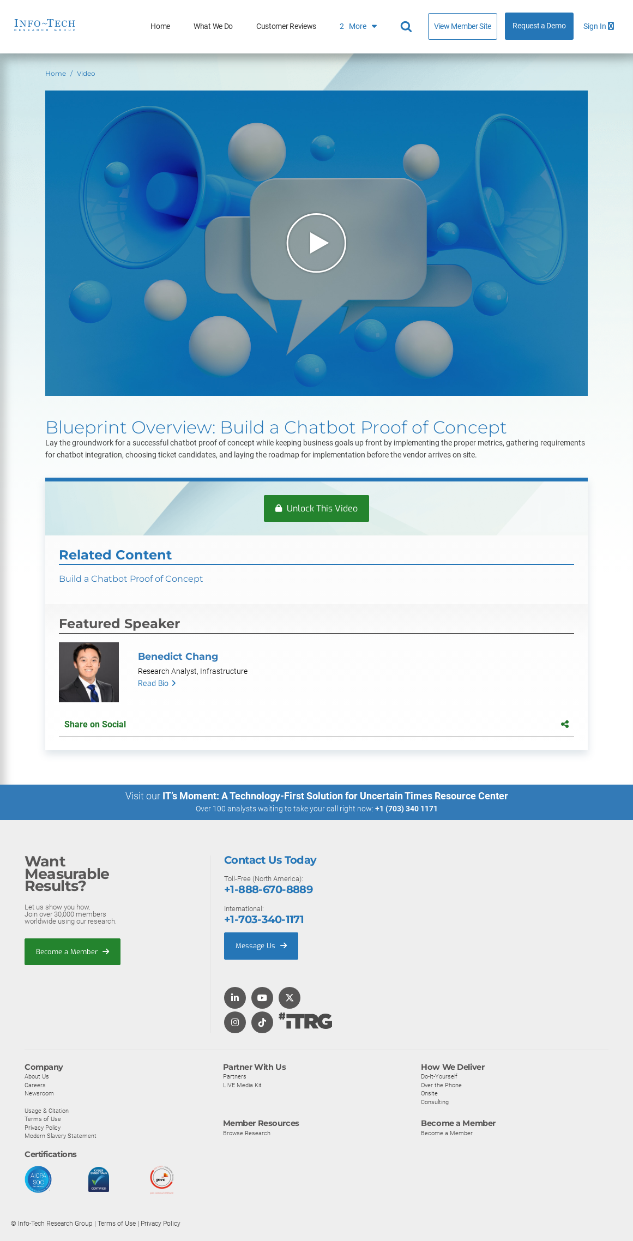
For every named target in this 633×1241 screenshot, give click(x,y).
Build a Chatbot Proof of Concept (131, 579)
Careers (35, 1085)
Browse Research (246, 1133)
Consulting (435, 1102)
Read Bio (153, 684)
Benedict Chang (178, 656)
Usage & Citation (47, 1111)
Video (86, 73)
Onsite (429, 1094)
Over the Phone (441, 1085)
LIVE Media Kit (242, 1085)
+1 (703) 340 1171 (406, 808)
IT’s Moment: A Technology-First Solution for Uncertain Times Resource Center (335, 796)
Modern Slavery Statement (61, 1136)
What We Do (213, 26)
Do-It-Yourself (439, 1077)
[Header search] (407, 26)
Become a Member (72, 952)
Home (160, 26)
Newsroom (39, 1094)
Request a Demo (539, 26)
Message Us (261, 946)
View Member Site (462, 26)
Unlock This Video (316, 508)
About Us (37, 1077)
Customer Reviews (286, 26)
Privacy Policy (43, 1128)
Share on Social (316, 724)
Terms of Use (43, 1119)
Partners (234, 1077)
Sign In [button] (598, 26)
